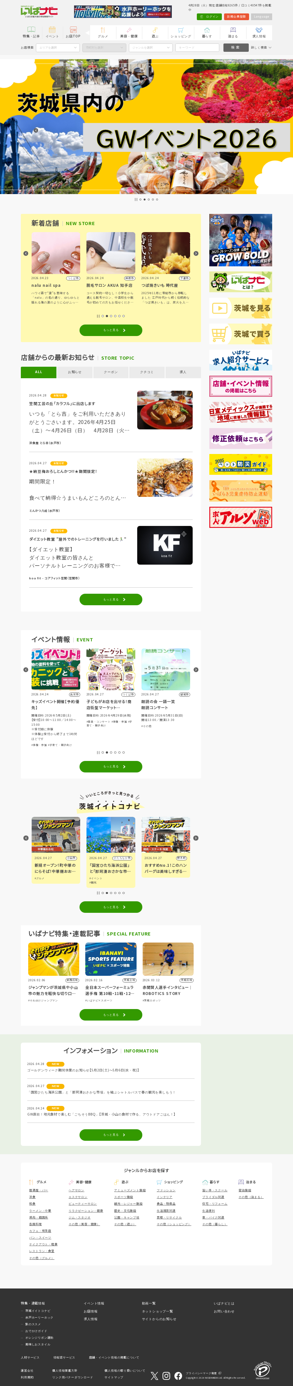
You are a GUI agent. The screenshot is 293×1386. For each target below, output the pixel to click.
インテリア (164, 1197)
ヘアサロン (76, 1190)
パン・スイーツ (40, 1237)
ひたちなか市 (177, 858)
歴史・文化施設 (125, 1210)
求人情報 (259, 36)
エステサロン (78, 1197)
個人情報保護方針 (64, 1370)
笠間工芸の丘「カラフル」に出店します (62, 404)
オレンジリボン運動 (39, 1337)
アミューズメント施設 (130, 1190)
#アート (40, 882)
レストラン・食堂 (41, 1251)
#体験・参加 (39, 731)
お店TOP (73, 36)
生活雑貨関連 (166, 1210)
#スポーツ (54, 731)
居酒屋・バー (38, 1190)
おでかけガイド (36, 1331)
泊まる (233, 36)
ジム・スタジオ (80, 1217)
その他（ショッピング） (174, 1224)
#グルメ (94, 878)
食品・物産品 (166, 1203)
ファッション (166, 1190)
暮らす (207, 36)
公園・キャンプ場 (126, 1217)
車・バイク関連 (213, 1217)
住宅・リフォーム (214, 1203)
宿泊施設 (245, 1190)
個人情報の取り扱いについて (125, 1370)
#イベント (41, 878)
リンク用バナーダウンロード (72, 1377)
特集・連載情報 (33, 1303)
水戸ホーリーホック (39, 1317)
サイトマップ (114, 1377)
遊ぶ (155, 36)
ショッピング (181, 36)
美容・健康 (129, 36)
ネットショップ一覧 (157, 1311)
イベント (52, 36)
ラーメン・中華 (40, 1210)
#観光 (148, 882)
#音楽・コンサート (153, 721)
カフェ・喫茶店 (40, 1231)
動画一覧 (149, 1303)
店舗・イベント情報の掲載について (114, 1357)
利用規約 (27, 1377)
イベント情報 (94, 1303)
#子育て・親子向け (115, 745)
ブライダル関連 (213, 1197)
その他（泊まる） (251, 1197)
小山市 (126, 858)
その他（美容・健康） (84, 1224)
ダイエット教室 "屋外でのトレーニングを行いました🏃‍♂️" (77, 539)
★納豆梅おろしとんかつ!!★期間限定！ (63, 471)
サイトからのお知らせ (159, 1319)
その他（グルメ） (41, 1258)
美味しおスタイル (37, 1344)
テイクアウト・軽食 (43, 1244)
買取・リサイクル (169, 1217)
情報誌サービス (65, 1357)
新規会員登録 (236, 16)
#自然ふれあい (44, 734)
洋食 (32, 1197)
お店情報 (90, 1311)
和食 (32, 1203)
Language (261, 16)
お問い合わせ (224, 1311)
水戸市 (71, 858)
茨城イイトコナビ (37, 1310)
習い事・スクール (214, 1190)
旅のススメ (33, 1324)
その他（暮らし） (214, 1224)
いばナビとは (224, 1303)
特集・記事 (31, 36)
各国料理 (35, 1224)
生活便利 (208, 1210)
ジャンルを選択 (142, 47)
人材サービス (30, 1357)
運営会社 (27, 1370)
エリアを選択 (48, 47)
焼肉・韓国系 (38, 1217)
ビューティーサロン (83, 1203)
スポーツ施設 (123, 1197)
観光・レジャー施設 (128, 1203)
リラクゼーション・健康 (86, 1210)
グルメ (103, 36)
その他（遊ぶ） (125, 1224)
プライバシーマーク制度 (201, 1373)
